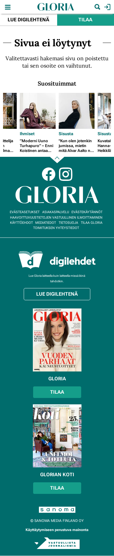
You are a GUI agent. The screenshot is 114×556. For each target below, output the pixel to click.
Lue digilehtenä (28, 20)
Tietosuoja (68, 223)
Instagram (65, 174)
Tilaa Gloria (91, 223)
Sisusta (66, 133)
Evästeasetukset (25, 212)
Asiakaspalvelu (55, 212)
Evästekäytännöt (86, 212)
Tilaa (85, 20)
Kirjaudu (106, 7)
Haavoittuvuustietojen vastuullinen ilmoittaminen (56, 218)
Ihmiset (27, 133)
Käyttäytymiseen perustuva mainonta (57, 530)
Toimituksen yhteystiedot (56, 228)
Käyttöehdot (21, 223)
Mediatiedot (45, 223)
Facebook (48, 174)
